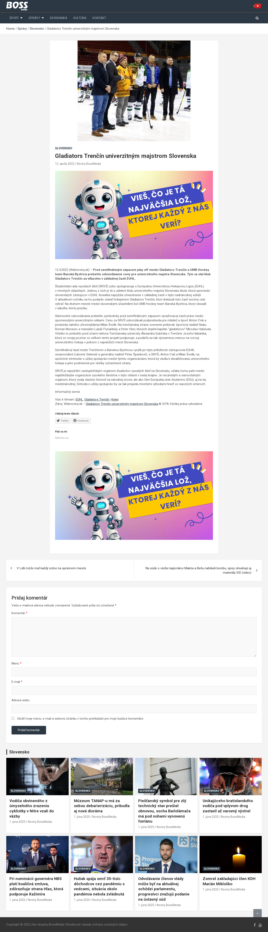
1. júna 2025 (17, 821)
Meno (17, 663)
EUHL (79, 399)
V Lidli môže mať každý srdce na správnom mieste (51, 568)
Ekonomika (58, 18)
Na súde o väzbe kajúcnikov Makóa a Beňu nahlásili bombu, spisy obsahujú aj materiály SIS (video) (198, 570)
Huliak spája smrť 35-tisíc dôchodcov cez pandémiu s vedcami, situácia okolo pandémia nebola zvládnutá (99, 886)
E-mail (17, 682)
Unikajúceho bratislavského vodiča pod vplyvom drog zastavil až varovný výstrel (228, 805)
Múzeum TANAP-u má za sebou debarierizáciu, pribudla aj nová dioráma (102, 805)
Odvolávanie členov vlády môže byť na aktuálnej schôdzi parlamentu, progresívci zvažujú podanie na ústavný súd (163, 889)
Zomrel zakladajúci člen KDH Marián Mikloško (229, 881)
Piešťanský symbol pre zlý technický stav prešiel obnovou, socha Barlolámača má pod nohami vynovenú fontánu (164, 811)
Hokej (115, 399)
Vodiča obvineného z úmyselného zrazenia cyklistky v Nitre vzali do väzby (31, 808)
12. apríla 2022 (64, 163)
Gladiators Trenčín (96, 399)
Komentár (19, 613)
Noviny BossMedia (89, 163)
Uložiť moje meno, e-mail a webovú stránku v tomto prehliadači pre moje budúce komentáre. (80, 718)
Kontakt (99, 18)
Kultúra (79, 18)
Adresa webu (21, 700)
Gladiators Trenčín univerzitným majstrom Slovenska (122, 404)
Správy (34, 18)
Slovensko (63, 148)
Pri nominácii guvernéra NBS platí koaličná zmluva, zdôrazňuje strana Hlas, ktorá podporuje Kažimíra (36, 886)
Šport (14, 18)
